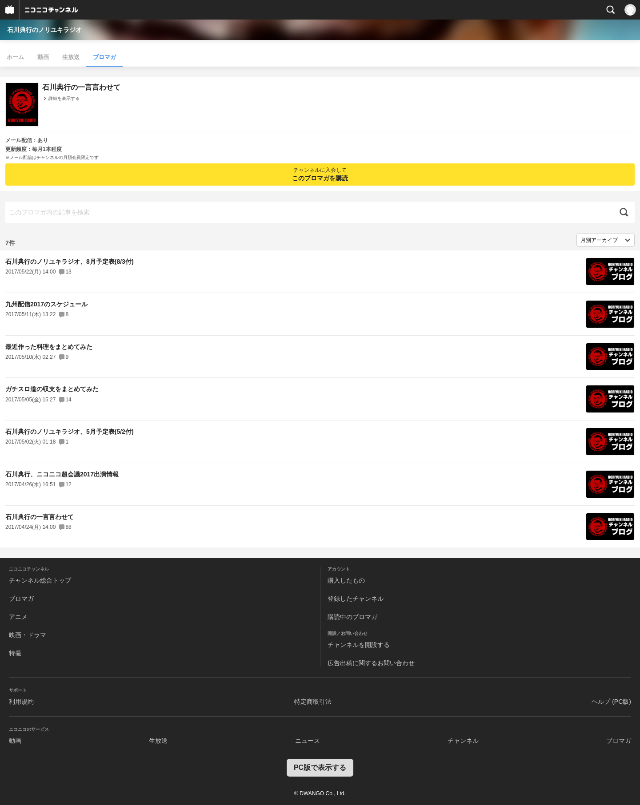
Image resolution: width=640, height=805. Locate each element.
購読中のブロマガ (352, 616)
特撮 (15, 653)
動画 (43, 57)
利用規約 (21, 701)
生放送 (71, 57)
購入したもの (346, 580)
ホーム (15, 57)
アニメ (18, 616)
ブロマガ (104, 57)
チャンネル (463, 740)
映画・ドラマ (27, 634)
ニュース (307, 740)
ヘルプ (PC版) (611, 701)
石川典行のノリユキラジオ (44, 29)
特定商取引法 (313, 701)
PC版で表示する (320, 767)
